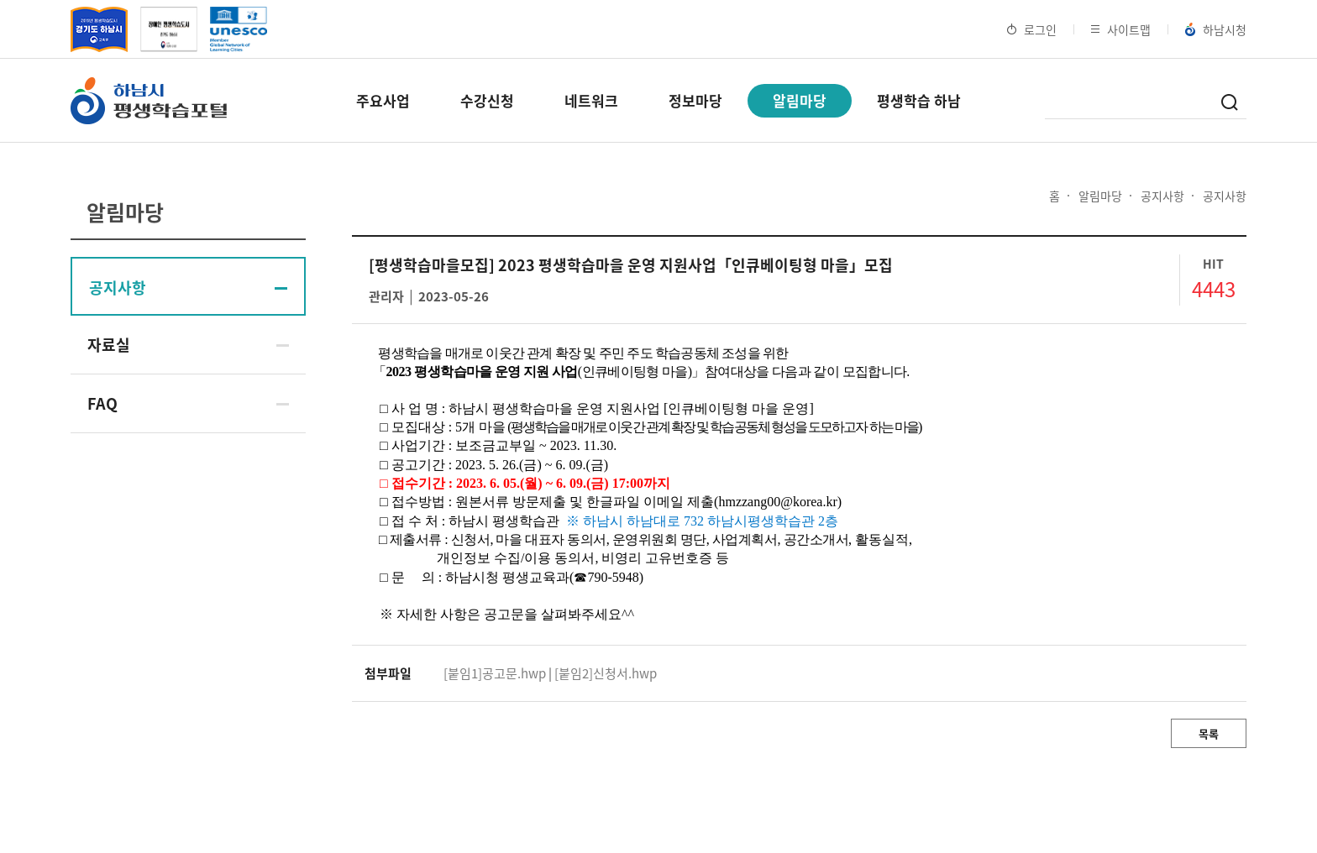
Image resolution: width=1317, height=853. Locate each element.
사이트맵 (1121, 29)
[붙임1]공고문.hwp (494, 673)
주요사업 (383, 100)
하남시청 (1215, 29)
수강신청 (487, 100)
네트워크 (591, 100)
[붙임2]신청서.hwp (605, 673)
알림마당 (799, 100)
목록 (1209, 733)
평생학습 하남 (919, 100)
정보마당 (695, 100)
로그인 (1032, 29)
